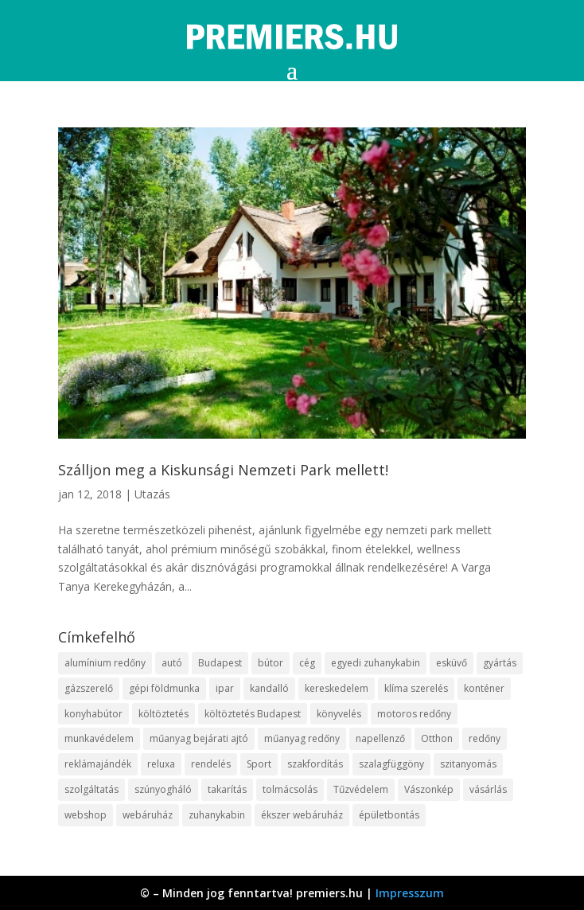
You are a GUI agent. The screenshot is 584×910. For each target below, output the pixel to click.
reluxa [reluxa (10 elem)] (161, 764)
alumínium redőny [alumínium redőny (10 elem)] (105, 663)
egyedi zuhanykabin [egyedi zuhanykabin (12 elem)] (375, 663)
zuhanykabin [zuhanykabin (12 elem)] (217, 815)
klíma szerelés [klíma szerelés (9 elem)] (416, 688)
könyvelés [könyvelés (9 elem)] (339, 714)
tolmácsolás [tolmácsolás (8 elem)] (290, 789)
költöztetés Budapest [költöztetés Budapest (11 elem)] (252, 714)
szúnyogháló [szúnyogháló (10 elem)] (163, 789)
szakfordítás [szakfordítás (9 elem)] (315, 764)
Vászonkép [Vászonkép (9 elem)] (429, 789)
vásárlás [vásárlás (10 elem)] (488, 789)
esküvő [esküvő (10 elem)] (451, 663)
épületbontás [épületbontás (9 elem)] (389, 815)
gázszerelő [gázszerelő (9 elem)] (88, 688)
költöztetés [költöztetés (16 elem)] (163, 714)
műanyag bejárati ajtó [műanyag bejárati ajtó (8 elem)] (199, 738)
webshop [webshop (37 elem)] (85, 815)
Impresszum (410, 892)
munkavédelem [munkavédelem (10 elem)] (99, 738)
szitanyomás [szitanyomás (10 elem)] (468, 764)
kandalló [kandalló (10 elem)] (269, 688)
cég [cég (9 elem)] (307, 663)
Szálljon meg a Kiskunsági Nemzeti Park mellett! (223, 469)
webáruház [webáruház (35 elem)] (148, 815)
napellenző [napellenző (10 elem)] (380, 738)
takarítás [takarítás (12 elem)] (227, 789)
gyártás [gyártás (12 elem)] (499, 663)
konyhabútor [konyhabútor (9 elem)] (93, 714)
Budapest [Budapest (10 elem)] (220, 663)
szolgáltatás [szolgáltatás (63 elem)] (91, 789)
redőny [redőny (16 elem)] (484, 738)
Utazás (152, 494)
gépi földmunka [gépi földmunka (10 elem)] (164, 688)
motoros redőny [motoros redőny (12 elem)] (414, 714)
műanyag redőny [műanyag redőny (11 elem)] (302, 738)
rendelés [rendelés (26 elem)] (211, 764)
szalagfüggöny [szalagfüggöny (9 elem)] (391, 764)
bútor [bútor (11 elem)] (270, 663)
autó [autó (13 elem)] (172, 663)
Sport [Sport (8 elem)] (259, 764)
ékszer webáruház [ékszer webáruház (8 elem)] (302, 815)
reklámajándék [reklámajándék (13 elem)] (97, 764)
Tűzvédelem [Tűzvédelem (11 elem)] (360, 789)
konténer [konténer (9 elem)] (484, 688)
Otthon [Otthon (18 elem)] (437, 738)
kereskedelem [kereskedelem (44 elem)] (336, 688)
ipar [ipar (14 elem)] (225, 688)
